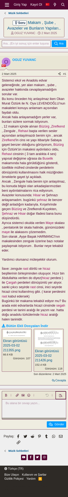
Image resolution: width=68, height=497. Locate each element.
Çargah (11, 282)
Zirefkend (58, 126)
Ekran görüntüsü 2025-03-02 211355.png (15, 345)
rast (25, 268)
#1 (64, 73)
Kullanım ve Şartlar (34, 474)
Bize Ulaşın (11, 474)
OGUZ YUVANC (24, 33)
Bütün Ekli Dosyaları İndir (27, 326)
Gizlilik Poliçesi (14, 478)
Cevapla (60, 380)
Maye (50, 223)
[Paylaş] (59, 73)
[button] (6, 395)
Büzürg (44, 126)
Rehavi (23, 131)
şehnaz (42, 200)
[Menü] (7, 4)
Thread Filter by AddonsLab (20, 493)
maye (6, 232)
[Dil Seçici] (47, 4)
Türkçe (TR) (13, 468)
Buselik (47, 158)
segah (60, 305)
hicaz (46, 268)
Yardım (31, 478)
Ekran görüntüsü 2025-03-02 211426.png (47, 355)
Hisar (37, 195)
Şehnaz (7, 213)
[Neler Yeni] (55, 5)
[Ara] (63, 5)
